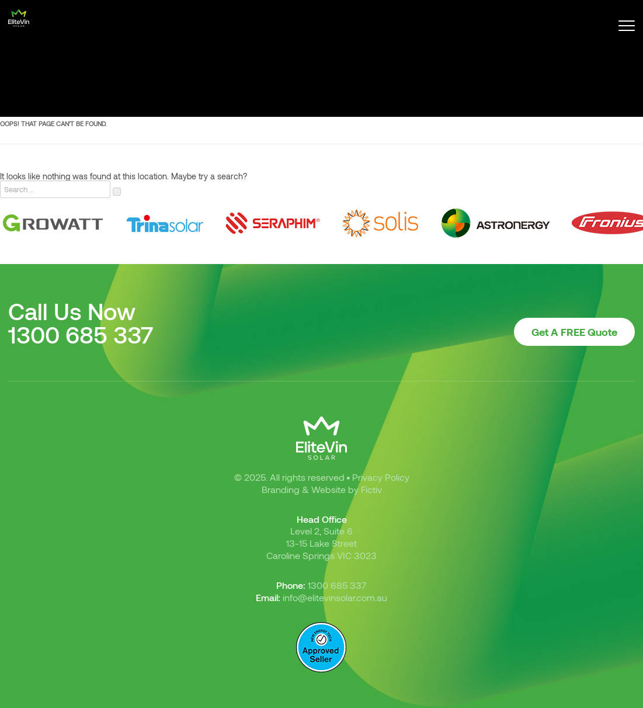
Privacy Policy (380, 477)
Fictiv (371, 489)
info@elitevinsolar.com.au (335, 597)
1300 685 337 (81, 334)
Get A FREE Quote (574, 331)
